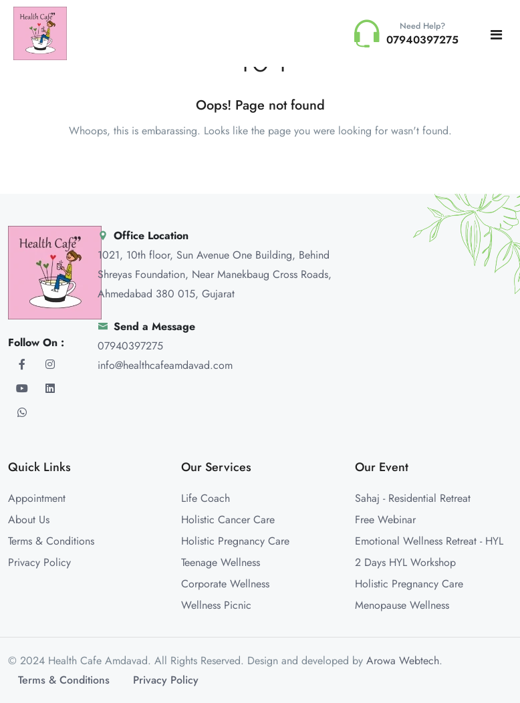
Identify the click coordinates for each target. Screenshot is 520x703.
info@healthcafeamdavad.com (165, 365)
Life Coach (205, 498)
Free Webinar (385, 519)
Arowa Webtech (402, 660)
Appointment (37, 498)
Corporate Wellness (225, 583)
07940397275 (130, 346)
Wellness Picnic (216, 605)
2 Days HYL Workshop (405, 562)
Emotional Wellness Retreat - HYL (429, 541)
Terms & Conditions (51, 541)
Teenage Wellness (220, 562)
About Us (28, 519)
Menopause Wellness (402, 605)
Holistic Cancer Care (228, 519)
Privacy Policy (39, 562)
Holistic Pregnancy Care (235, 541)
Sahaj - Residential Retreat (413, 498)
